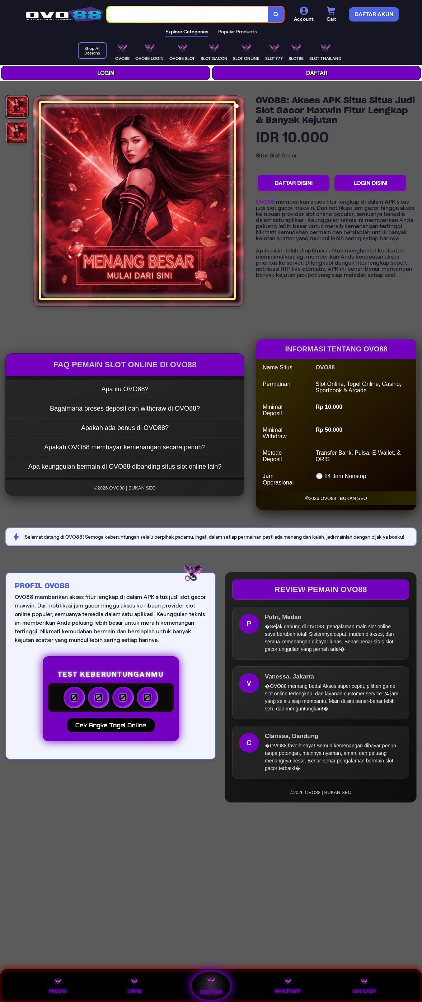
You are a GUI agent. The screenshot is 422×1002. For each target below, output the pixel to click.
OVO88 (265, 202)
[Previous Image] (38, 202)
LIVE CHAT (364, 985)
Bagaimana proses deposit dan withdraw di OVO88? (125, 408)
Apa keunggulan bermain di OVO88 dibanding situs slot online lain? (124, 466)
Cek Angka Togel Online (110, 725)
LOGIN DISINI (370, 183)
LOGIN (105, 73)
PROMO (57, 985)
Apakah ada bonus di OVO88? (125, 427)
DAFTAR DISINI (294, 183)
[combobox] (187, 14)
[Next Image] (238, 202)
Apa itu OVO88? (124, 389)
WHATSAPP (287, 985)
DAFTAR (316, 73)
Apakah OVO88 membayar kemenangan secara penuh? (124, 447)
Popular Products (237, 31)
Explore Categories (186, 31)
